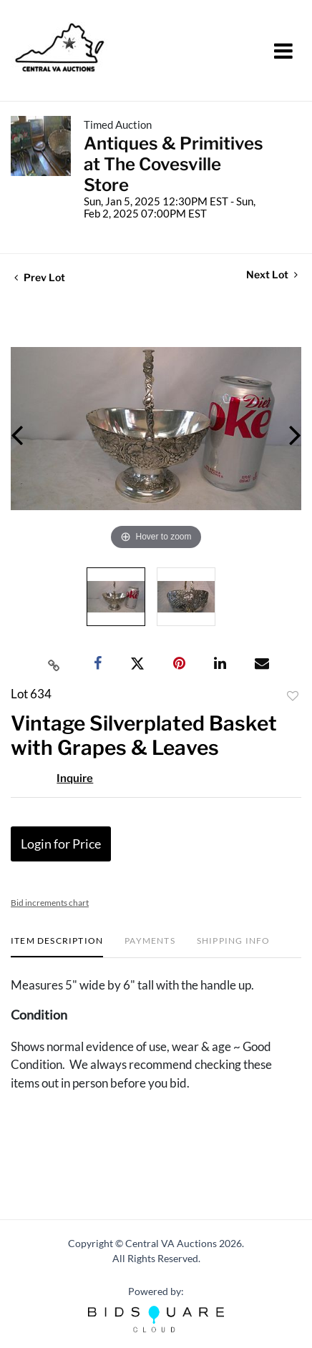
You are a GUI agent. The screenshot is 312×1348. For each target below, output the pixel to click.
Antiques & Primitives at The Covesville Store (173, 164)
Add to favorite (292, 696)
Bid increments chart (50, 902)
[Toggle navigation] (283, 50)
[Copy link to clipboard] (54, 664)
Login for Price (61, 843)
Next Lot (272, 274)
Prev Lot (39, 277)
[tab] (57, 946)
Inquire (75, 778)
